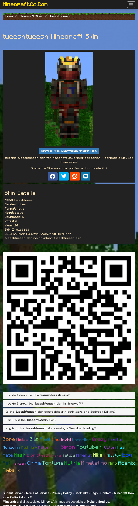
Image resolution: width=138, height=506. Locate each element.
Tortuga (52, 463)
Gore (9, 439)
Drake (55, 455)
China (34, 463)
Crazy (99, 439)
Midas (22, 439)
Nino (113, 463)
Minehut (84, 455)
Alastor (114, 455)
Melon (44, 447)
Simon (68, 447)
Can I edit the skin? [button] (31, 420)
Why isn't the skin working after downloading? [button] (51, 428)
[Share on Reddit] (75, 176)
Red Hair (29, 448)
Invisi (66, 440)
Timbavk (11, 470)
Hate (8, 455)
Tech (55, 448)
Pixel (45, 439)
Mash (20, 455)
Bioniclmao (37, 455)
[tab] (69, 395)
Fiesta (114, 439)
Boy (127, 455)
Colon (110, 447)
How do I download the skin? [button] (38, 395)
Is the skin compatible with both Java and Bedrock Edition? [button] (61, 411)
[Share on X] (64, 176)
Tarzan (19, 463)
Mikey (99, 455)
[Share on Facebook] (53, 176)
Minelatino (94, 463)
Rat (7, 463)
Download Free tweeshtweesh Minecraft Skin (69, 151)
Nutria (72, 463)
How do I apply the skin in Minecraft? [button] (44, 403)
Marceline (81, 440)
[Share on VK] (85, 176)
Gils (34, 439)
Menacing (11, 448)
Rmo (56, 439)
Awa (121, 447)
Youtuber (90, 447)
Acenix (126, 463)
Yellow (68, 455)
